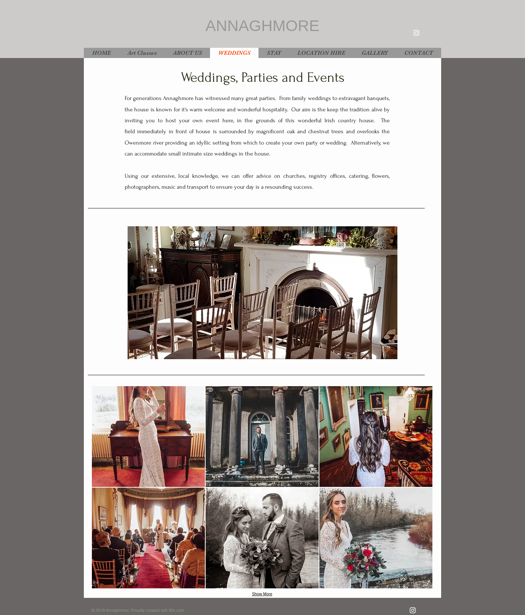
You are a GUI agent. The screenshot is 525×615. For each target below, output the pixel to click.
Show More (262, 594)
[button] (262, 292)
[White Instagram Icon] (416, 33)
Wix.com (176, 610)
